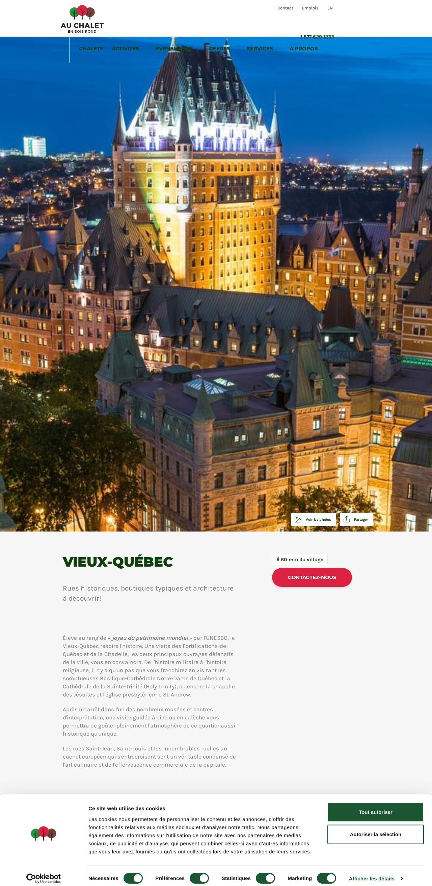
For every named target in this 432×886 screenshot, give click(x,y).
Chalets (130, 19)
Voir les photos (307, 519)
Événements (213, 19)
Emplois (310, 7)
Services (299, 19)
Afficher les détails (372, 873)
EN (330, 7)
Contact (285, 7)
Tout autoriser (376, 806)
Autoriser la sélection (376, 828)
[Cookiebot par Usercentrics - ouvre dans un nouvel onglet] (43, 873)
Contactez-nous (312, 577)
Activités (165, 19)
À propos (343, 19)
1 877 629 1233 (356, 8)
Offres (258, 19)
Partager (357, 519)
